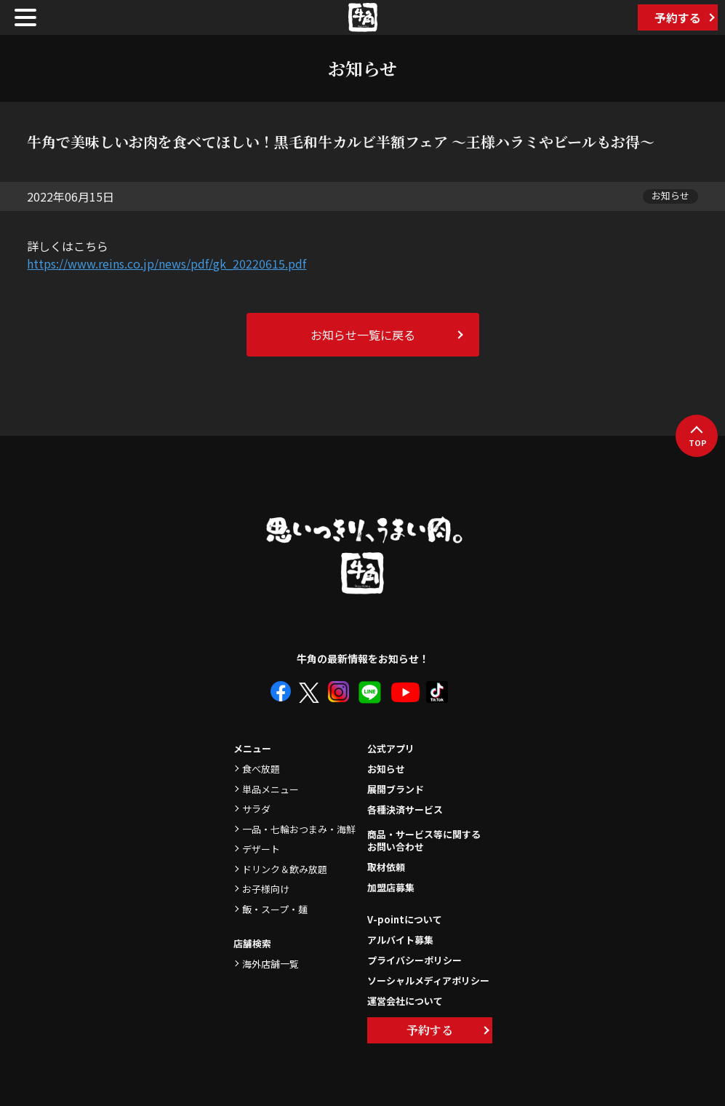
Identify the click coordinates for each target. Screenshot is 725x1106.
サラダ (256, 809)
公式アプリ (390, 748)
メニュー (252, 748)
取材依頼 (386, 867)
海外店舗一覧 (270, 964)
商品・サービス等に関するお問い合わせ (424, 841)
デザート (261, 849)
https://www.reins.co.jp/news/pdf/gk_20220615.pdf (166, 263)
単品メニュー (270, 789)
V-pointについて (404, 919)
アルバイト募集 (400, 940)
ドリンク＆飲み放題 (284, 869)
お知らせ (386, 769)
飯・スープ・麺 (275, 909)
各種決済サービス (405, 809)
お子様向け (265, 889)
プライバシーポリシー (414, 960)
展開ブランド (395, 789)
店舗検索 (252, 943)
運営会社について (405, 1001)
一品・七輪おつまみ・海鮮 (299, 829)
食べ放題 (261, 769)
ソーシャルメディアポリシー (428, 980)
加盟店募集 (390, 887)
